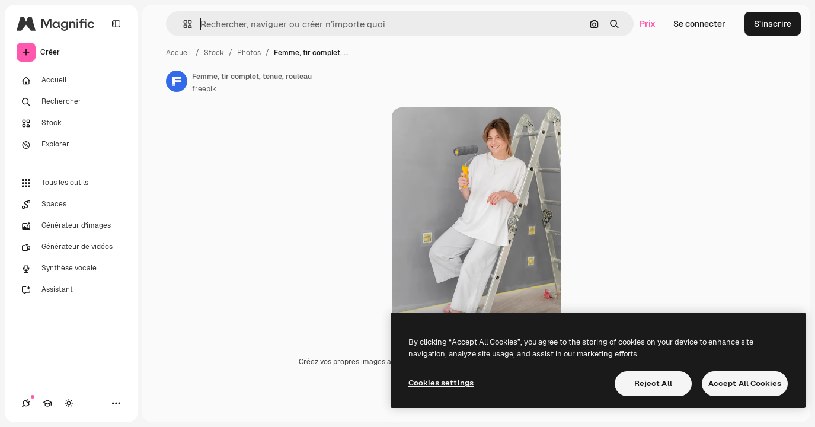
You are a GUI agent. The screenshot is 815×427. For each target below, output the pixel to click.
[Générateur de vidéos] (71, 247)
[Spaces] (71, 204)
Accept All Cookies (744, 383)
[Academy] (47, 403)
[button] (183, 24)
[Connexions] (26, 403)
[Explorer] (71, 144)
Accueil (178, 53)
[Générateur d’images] (71, 225)
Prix (648, 23)
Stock (214, 53)
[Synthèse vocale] (71, 268)
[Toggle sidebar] (116, 23)
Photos (249, 53)
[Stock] (71, 123)
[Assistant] (71, 290)
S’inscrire (772, 23)
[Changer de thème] (68, 403)
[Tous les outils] (71, 183)
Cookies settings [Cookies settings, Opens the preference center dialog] (441, 383)
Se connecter (699, 23)
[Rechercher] (71, 102)
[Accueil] (71, 80)
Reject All (653, 383)
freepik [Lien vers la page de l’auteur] (204, 89)
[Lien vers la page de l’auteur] (176, 81)
